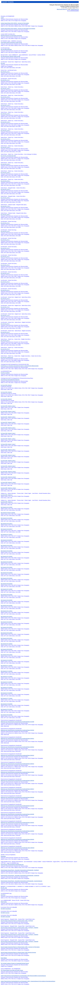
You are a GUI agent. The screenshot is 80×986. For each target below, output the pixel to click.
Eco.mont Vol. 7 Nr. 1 (5, 307)
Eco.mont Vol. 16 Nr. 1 (5, 197)
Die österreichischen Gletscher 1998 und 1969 (10, 56)
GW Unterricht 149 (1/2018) (6, 545)
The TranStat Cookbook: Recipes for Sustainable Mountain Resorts (15, 963)
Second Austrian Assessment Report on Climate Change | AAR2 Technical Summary (18, 952)
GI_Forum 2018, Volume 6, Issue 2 (8, 433)
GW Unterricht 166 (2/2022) (6, 638)
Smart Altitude (4, 957)
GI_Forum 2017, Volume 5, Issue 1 (8, 416)
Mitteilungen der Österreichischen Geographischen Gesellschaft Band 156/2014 (17, 763)
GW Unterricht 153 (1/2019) (6, 567)
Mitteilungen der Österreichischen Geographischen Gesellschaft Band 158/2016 (17, 780)
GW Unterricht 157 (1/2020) (6, 589)
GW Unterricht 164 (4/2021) (6, 627)
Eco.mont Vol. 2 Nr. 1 (5, 223)
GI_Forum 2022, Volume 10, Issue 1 (8, 471)
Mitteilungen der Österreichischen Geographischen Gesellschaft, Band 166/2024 (17, 847)
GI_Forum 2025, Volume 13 (6, 501)
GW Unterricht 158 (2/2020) (6, 594)
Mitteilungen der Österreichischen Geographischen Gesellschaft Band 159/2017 (17, 789)
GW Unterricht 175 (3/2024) (6, 687)
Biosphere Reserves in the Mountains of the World (11, 35)
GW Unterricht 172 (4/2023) (6, 671)
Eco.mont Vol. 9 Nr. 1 (5, 340)
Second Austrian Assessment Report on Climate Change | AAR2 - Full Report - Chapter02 (19, 934)
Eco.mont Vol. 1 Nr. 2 (5, 80)
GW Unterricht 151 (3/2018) (6, 556)
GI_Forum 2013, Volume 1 (6, 385)
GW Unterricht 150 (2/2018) (6, 550)
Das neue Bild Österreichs (6, 49)
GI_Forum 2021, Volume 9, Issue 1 (8, 460)
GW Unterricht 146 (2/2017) (6, 529)
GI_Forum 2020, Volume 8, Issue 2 (8, 455)
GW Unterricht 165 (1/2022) (6, 632)
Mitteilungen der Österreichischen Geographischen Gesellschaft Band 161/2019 (17, 805)
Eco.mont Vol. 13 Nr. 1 (5, 139)
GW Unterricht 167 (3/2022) (6, 643)
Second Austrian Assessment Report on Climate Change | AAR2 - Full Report (17, 920)
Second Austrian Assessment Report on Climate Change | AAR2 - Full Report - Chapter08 (19, 941)
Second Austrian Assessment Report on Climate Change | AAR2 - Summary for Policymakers (20, 947)
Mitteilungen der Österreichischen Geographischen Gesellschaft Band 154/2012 (17, 747)
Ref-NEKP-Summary (5, 912)
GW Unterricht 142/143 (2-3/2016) (8, 512)
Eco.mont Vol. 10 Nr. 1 (5, 88)
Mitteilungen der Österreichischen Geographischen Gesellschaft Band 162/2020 (17, 814)
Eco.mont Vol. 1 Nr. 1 (5, 71)
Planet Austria (4, 901)
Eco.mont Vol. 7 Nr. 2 (5, 315)
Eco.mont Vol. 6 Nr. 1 (5, 290)
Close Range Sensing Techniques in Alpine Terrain (11, 42)
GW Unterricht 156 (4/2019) (6, 583)
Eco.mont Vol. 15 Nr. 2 (5, 189)
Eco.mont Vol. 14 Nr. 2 (5, 172)
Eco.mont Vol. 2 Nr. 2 (5, 231)
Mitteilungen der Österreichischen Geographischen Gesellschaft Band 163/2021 (17, 822)
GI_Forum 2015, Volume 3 (6, 399)
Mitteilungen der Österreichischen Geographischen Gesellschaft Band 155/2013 (17, 755)
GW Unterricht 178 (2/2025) (6, 703)
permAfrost (3, 894)
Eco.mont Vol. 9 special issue (7, 357)
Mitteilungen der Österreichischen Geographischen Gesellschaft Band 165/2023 (17, 839)
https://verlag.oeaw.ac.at (62, 9)
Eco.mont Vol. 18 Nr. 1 (5, 214)
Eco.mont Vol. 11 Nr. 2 (5, 113)
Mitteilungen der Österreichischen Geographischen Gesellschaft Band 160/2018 (17, 797)
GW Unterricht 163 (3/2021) (6, 622)
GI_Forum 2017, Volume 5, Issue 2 (8, 422)
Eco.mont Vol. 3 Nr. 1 (5, 239)
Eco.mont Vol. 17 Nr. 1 (5, 206)
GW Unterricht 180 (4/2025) (6, 714)
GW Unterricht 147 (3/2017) (6, 534)
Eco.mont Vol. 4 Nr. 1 (5, 256)
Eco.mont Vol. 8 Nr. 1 (5, 323)
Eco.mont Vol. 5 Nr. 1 (5, 273)
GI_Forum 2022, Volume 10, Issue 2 (8, 477)
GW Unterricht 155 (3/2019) (6, 578)
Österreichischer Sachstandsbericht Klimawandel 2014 (12, 864)
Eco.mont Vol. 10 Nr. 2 (5, 97)
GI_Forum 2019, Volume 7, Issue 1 (8, 438)
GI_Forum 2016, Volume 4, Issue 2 (8, 411)
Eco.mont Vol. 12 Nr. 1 (5, 122)
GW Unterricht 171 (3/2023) (6, 665)
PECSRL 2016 (4, 887)
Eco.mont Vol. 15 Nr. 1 (5, 181)
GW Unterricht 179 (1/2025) (6, 709)
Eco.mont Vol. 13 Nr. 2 (5, 147)
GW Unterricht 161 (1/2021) (6, 611)
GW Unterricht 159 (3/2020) (6, 600)
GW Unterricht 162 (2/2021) (6, 616)
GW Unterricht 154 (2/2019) (6, 572)
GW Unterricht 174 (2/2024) (6, 682)
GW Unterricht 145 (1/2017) (6, 523)
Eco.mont (3, 63)
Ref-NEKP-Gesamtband (6, 908)
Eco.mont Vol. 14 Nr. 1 (5, 164)
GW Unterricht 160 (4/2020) (6, 605)
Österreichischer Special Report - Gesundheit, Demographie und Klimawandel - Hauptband (20, 870)
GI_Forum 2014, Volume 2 (6, 392)
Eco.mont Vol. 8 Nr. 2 (5, 332)
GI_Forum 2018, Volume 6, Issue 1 (8, 427)
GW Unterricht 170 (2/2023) (6, 660)
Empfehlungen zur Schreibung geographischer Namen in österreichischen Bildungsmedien (20, 365)
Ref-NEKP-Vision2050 (5, 916)
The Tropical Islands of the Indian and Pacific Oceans (12, 970)
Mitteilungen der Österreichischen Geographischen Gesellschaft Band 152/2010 (17, 730)
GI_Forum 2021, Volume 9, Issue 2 (8, 466)
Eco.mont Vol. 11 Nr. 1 (5, 105)
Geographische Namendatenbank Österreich (10, 379)
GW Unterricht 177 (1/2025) (6, 698)
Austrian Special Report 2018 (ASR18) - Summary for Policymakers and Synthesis (18, 28)
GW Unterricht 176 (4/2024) (6, 693)
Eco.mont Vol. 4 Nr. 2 (5, 265)
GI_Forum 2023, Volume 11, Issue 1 (8, 482)
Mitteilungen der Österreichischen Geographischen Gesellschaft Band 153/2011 (17, 738)
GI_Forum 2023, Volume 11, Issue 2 (8, 488)
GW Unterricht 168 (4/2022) (6, 649)
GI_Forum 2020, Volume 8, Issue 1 (8, 449)
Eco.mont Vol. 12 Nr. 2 (5, 130)
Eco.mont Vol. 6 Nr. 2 (5, 298)
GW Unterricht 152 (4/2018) (6, 561)
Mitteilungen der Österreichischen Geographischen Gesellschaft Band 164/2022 (17, 831)
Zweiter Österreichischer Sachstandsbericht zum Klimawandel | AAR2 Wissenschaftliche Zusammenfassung (23, 975)
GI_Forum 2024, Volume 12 (6, 494)
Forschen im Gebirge (5, 372)
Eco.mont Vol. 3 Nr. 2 (5, 248)
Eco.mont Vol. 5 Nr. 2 (5, 281)
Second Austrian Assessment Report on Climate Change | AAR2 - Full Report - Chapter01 (19, 927)
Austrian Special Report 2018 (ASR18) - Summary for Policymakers (15, 23)
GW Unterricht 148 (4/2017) (6, 540)
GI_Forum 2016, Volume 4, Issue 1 (8, 406)
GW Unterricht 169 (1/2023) (6, 654)
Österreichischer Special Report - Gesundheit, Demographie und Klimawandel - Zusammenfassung (21, 881)
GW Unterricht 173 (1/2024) (6, 676)
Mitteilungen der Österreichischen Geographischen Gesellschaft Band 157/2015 (17, 772)
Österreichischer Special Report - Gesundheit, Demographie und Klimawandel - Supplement (20, 875)
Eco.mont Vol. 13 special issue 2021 (8, 155)
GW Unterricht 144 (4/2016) (6, 518)
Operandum (3, 856)
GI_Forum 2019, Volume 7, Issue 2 (8, 444)
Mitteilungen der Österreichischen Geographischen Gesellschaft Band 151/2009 (17, 721)
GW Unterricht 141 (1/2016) (6, 507)
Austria (2, 17)
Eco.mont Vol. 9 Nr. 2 (5, 349)
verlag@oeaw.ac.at (75, 9)
